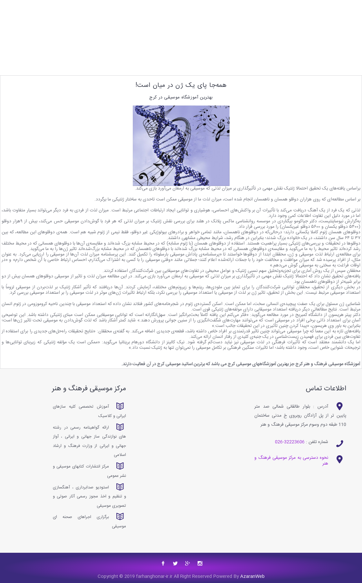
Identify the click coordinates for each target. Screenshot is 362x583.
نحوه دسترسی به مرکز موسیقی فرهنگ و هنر (291, 460)
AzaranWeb (252, 576)
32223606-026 (290, 442)
